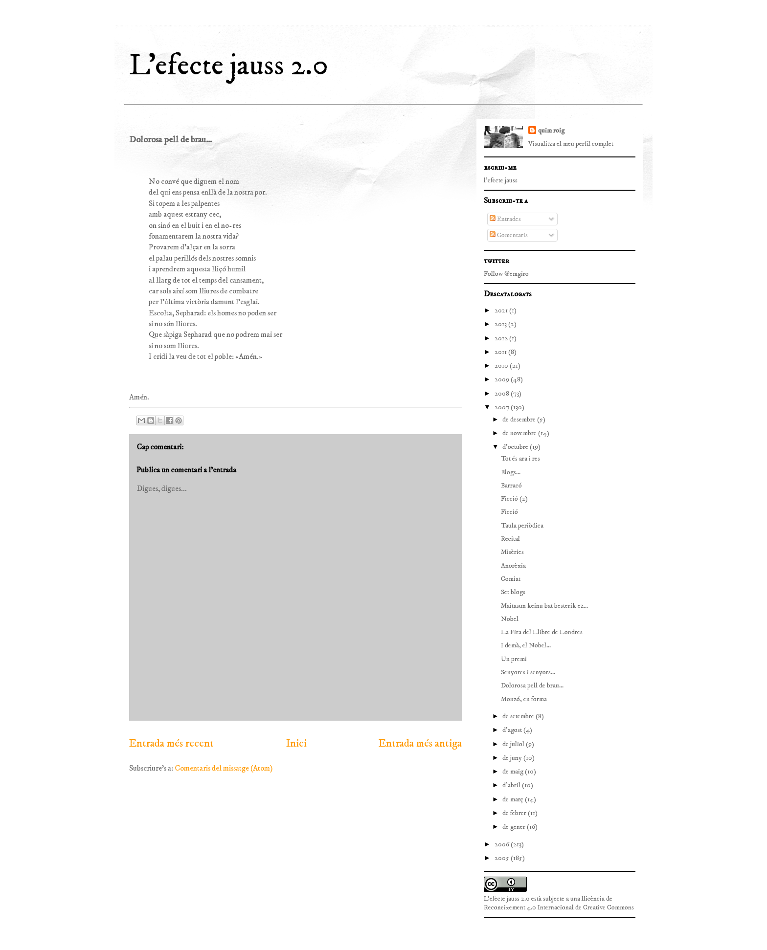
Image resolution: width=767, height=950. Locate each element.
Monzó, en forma (524, 699)
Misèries (512, 552)
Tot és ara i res (520, 458)
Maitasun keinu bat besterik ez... (544, 605)
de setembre (519, 716)
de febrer (515, 813)
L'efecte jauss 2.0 (228, 65)
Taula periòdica (522, 525)
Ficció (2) (514, 498)
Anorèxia (513, 565)
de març (513, 799)
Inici (296, 744)
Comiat (510, 578)
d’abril (512, 785)
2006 (503, 844)
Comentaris (509, 235)
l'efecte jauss (501, 180)
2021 (502, 310)
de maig (513, 771)
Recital (510, 538)
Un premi (514, 659)
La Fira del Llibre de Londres (542, 632)
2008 (503, 393)
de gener (514, 826)
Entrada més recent (171, 744)
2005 (503, 858)
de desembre (519, 419)
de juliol (514, 744)
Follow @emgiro (506, 273)
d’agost (512, 730)
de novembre (520, 433)
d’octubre (516, 446)
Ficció (509, 512)
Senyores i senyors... (528, 672)
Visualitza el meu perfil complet (570, 143)
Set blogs (513, 592)
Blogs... (510, 472)
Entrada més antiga (420, 744)
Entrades (505, 219)
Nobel (510, 619)
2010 (502, 365)
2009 (503, 379)
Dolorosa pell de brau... (532, 685)
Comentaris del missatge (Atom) (223, 768)
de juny (512, 757)
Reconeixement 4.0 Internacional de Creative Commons (559, 907)
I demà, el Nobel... (526, 645)
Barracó (511, 485)
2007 (503, 407)
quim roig (551, 130)
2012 (502, 338)
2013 (501, 324)
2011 (501, 352)
